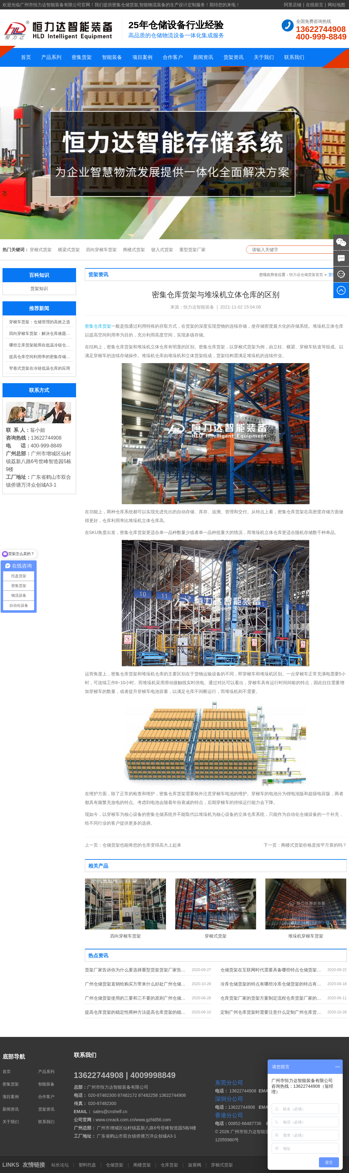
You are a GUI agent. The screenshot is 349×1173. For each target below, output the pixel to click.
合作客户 (173, 57)
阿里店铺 (292, 4)
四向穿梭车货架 (101, 249)
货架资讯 (233, 57)
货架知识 (39, 288)
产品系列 (51, 57)
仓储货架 (115, 1164)
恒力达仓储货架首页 (306, 274)
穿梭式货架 (41, 249)
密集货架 (82, 57)
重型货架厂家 (192, 249)
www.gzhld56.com (153, 1119)
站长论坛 (60, 1164)
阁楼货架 (142, 1164)
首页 (26, 57)
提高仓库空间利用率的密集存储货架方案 (41, 356)
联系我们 (294, 57)
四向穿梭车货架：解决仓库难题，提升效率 (41, 333)
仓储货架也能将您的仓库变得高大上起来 (133, 845)
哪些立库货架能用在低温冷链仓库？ (41, 345)
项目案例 (142, 57)
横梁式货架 (69, 249)
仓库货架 (169, 1164)
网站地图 (336, 4)
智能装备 (112, 57)
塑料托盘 (87, 1164)
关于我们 (264, 57)
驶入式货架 (162, 249)
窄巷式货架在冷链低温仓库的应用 (39, 368)
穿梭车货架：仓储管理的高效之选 (39, 322)
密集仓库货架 (98, 326)
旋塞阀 (195, 1164)
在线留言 (314, 4)
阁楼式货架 (134, 249)
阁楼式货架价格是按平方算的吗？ (305, 845)
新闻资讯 (203, 57)
